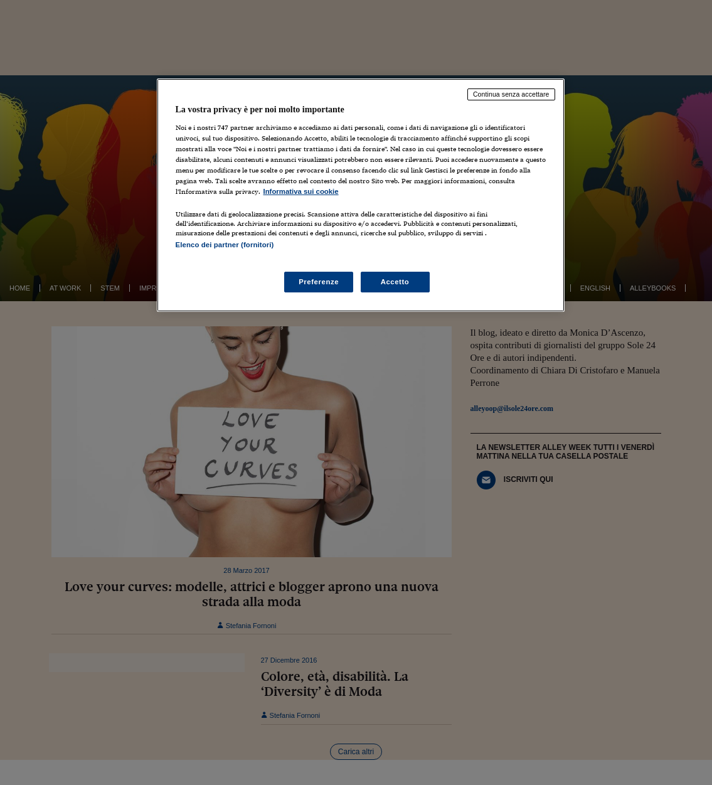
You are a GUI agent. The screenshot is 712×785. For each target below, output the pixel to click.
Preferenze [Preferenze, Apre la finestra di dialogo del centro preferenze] (319, 282)
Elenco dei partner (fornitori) (225, 244)
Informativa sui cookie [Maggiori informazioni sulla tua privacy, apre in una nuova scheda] (301, 191)
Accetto (395, 282)
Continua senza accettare (511, 94)
